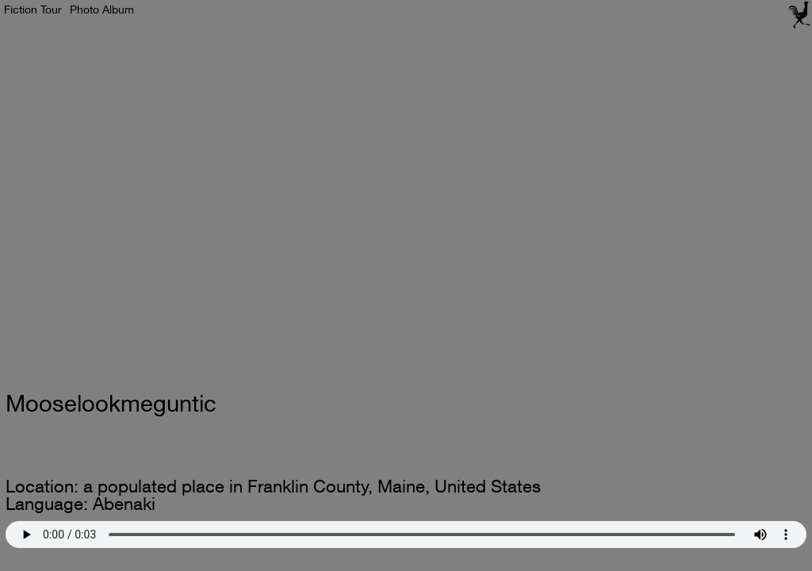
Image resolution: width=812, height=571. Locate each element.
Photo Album (102, 9)
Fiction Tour (33, 9)
